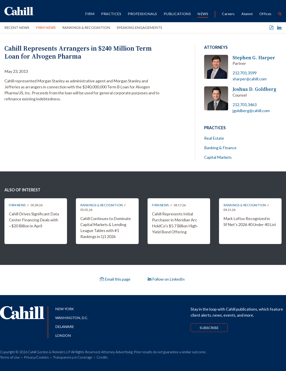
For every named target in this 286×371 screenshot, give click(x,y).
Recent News (16, 27)
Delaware (64, 326)
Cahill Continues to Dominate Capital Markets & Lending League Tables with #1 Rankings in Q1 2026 (105, 227)
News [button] (202, 14)
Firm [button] (90, 14)
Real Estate (214, 138)
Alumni (247, 14)
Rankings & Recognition (86, 27)
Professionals (142, 14)
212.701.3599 (244, 72)
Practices (111, 14)
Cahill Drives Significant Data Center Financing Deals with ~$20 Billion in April (34, 219)
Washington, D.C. (71, 317)
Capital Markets (218, 157)
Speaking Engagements (139, 27)
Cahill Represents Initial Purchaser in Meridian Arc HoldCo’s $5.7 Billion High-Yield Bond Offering (175, 222)
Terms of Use (10, 357)
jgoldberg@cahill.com (251, 110)
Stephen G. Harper (254, 57)
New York (64, 309)
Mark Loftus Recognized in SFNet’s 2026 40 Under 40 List (249, 221)
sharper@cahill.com (249, 78)
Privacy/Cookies (36, 357)
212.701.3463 (244, 104)
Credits (102, 357)
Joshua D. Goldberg (254, 89)
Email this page (115, 279)
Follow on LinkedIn (166, 279)
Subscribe (209, 327)
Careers (228, 14)
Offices (265, 14)
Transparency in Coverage (72, 357)
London (63, 335)
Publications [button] (177, 14)
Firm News (46, 27)
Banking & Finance (220, 147)
